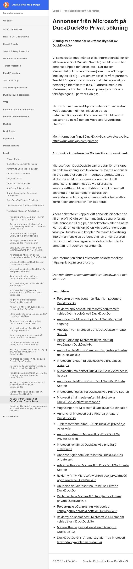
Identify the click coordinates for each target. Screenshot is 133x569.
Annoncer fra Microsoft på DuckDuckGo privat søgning (24, 234)
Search (87, 561)
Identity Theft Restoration (16, 116)
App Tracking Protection (15, 87)
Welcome (8, 20)
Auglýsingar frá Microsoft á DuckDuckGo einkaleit (23, 301)
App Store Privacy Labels (18, 188)
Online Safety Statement (18, 173)
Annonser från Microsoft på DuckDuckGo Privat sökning (24, 400)
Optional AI (9, 138)
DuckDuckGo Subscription (16, 94)
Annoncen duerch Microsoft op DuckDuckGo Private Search (25, 322)
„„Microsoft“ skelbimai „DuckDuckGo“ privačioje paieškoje (28, 315)
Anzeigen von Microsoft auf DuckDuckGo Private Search (24, 241)
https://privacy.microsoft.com (72, 262)
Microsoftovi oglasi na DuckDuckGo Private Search (27, 284)
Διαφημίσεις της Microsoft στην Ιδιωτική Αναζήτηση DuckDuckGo (26, 249)
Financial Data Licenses (18, 183)
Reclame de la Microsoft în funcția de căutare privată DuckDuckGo (28, 367)
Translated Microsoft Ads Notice (22, 210)
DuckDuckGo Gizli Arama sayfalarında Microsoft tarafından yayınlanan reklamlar (28, 408)
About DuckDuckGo (13, 29)
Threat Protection (12, 65)
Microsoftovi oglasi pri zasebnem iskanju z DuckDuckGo (26, 393)
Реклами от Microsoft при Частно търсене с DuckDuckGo (27, 218)
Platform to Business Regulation (22, 168)
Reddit (100, 561)
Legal (6, 153)
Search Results (10, 44)
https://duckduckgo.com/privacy (75, 141)
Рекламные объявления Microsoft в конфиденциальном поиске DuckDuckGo (28, 375)
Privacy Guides (10, 416)
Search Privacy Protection (16, 51)
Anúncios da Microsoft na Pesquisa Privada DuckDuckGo (27, 360)
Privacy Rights (13, 159)
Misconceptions (11, 145)
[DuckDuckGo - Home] (7, 5)
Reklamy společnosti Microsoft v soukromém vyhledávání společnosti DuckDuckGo (28, 226)
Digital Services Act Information (22, 164)
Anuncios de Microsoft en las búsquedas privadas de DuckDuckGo (28, 256)
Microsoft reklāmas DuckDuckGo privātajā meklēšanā (26, 329)
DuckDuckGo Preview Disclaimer (22, 200)
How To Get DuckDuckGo (16, 36)
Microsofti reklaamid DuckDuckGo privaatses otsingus (27, 263)
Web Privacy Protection (15, 58)
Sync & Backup (10, 80)
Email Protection (11, 73)
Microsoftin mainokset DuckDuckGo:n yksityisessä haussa (28, 270)
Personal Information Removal (18, 109)
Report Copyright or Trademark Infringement (22, 194)
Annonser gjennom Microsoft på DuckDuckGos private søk (26, 336)
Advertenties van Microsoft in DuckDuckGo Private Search (24, 343)
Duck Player (9, 131)
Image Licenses (14, 178)
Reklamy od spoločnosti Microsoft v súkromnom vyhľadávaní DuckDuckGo (27, 384)
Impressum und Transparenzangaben (25, 205)
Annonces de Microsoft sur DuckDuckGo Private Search (24, 277)
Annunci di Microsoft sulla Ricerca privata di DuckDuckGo (27, 308)
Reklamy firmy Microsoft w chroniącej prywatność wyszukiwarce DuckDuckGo (28, 352)
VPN (5, 102)
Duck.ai (7, 123)
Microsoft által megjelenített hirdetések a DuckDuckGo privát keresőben (26, 292)
